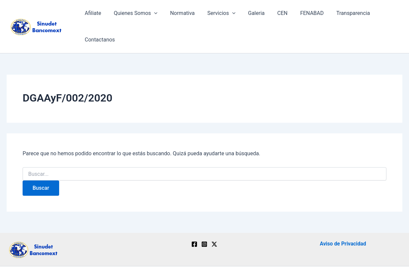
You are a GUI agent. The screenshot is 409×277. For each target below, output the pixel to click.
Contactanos (382, 15)
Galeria (248, 15)
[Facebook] (194, 222)
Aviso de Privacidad (342, 221)
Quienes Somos (133, 15)
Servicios (216, 15)
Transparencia (339, 15)
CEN (272, 15)
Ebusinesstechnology (281, 260)
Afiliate (93, 15)
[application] (152, 15)
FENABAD (300, 15)
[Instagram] (204, 222)
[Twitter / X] (214, 222)
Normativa (178, 15)
